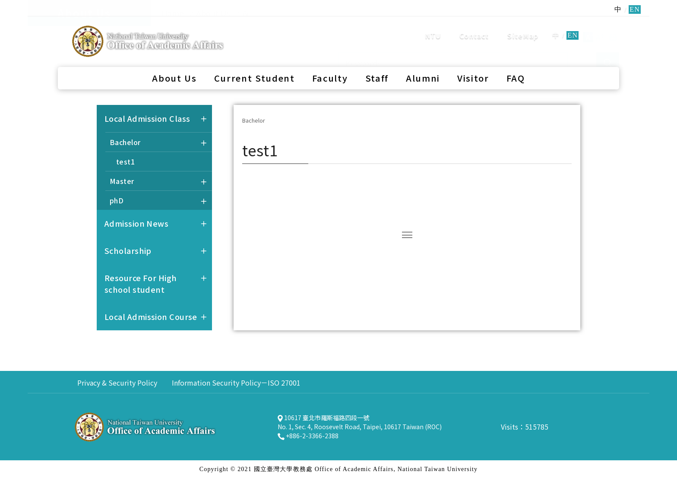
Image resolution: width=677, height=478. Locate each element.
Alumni (423, 63)
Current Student (254, 63)
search (602, 27)
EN (572, 28)
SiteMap (522, 28)
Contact (474, 28)
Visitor (473, 63)
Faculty (330, 63)
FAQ (515, 63)
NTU (433, 28)
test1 (125, 161)
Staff (377, 63)
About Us (174, 63)
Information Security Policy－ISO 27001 (236, 382)
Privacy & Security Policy (117, 382)
